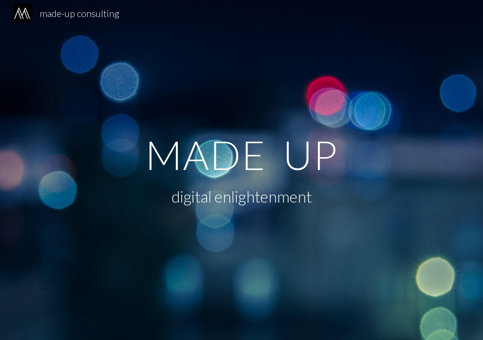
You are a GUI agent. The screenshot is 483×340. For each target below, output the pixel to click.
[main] (241, 154)
